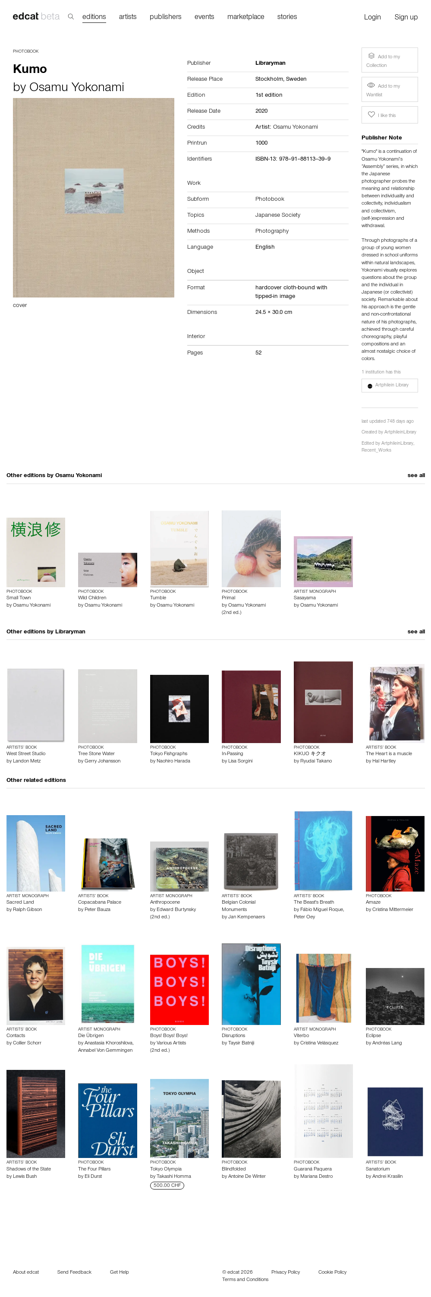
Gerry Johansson (102, 761)
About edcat (26, 1272)
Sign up (406, 18)
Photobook (25, 52)
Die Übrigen (91, 1036)
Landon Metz (27, 761)
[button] (390, 385)
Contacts (15, 1036)
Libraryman (70, 633)
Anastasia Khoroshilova (108, 1043)
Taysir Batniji (241, 1043)
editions (94, 18)
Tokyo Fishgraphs (168, 754)
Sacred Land (20, 902)
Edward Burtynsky (176, 910)
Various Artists (171, 1043)
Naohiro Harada (173, 761)
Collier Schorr (27, 1043)
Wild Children (92, 598)
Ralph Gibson (27, 910)
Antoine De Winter (247, 1177)
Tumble (158, 598)
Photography (272, 232)
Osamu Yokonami (76, 88)
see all (416, 476)
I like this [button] (381, 115)
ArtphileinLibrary (400, 432)
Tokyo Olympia (166, 1169)
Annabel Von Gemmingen (105, 1050)
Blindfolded (234, 1169)
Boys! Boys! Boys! (169, 1036)
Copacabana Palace (99, 902)
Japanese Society (277, 216)
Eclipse (373, 1036)
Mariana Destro (316, 1177)
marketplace (245, 18)
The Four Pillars (94, 1169)
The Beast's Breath (314, 902)
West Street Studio (25, 754)
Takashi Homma (174, 1177)
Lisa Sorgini (240, 761)
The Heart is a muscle (389, 754)
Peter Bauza (97, 910)
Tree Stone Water (96, 754)
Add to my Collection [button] (383, 60)
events (204, 18)
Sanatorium (378, 1169)
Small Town (18, 598)
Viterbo (301, 1036)
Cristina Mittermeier (392, 910)
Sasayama (305, 598)
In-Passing (232, 754)
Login (372, 18)
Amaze (373, 902)
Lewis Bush (25, 1177)
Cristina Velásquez (319, 1043)
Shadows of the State (28, 1169)
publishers (166, 18)
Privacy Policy (285, 1272)
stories (287, 18)
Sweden (296, 80)
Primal (228, 598)
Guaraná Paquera (313, 1169)
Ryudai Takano (316, 761)
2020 (261, 112)
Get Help (119, 1272)
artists (128, 18)
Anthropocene (165, 902)
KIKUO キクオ (310, 754)
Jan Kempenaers (246, 917)
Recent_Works (376, 451)
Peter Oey (304, 917)
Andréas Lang (387, 1043)
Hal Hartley (384, 761)
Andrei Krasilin (387, 1177)
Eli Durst (93, 1177)
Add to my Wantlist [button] (383, 90)
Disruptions (233, 1036)
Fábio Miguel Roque (321, 910)
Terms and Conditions (245, 1280)
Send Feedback (74, 1272)
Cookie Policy (332, 1272)
